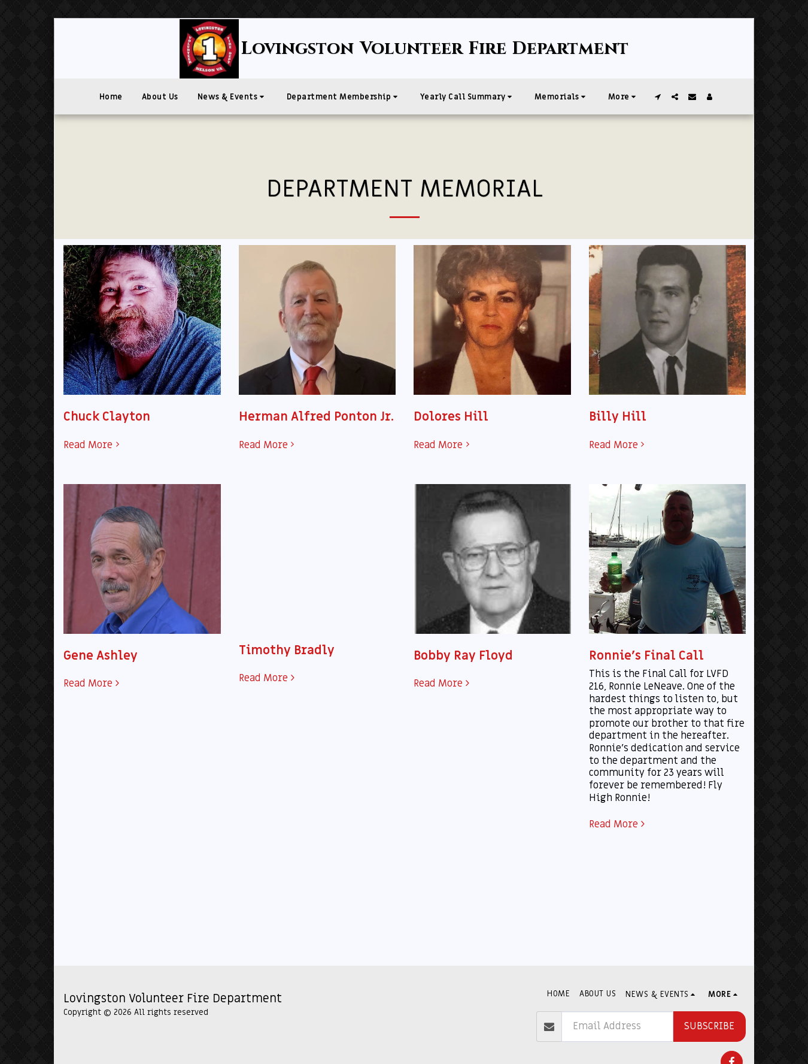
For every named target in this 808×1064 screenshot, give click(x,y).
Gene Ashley (100, 656)
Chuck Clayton (106, 417)
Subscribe (709, 1026)
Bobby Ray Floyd (463, 656)
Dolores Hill (451, 417)
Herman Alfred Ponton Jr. (316, 417)
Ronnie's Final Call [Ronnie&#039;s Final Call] (646, 656)
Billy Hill (617, 417)
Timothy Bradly (287, 650)
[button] (233, 96)
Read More (93, 445)
